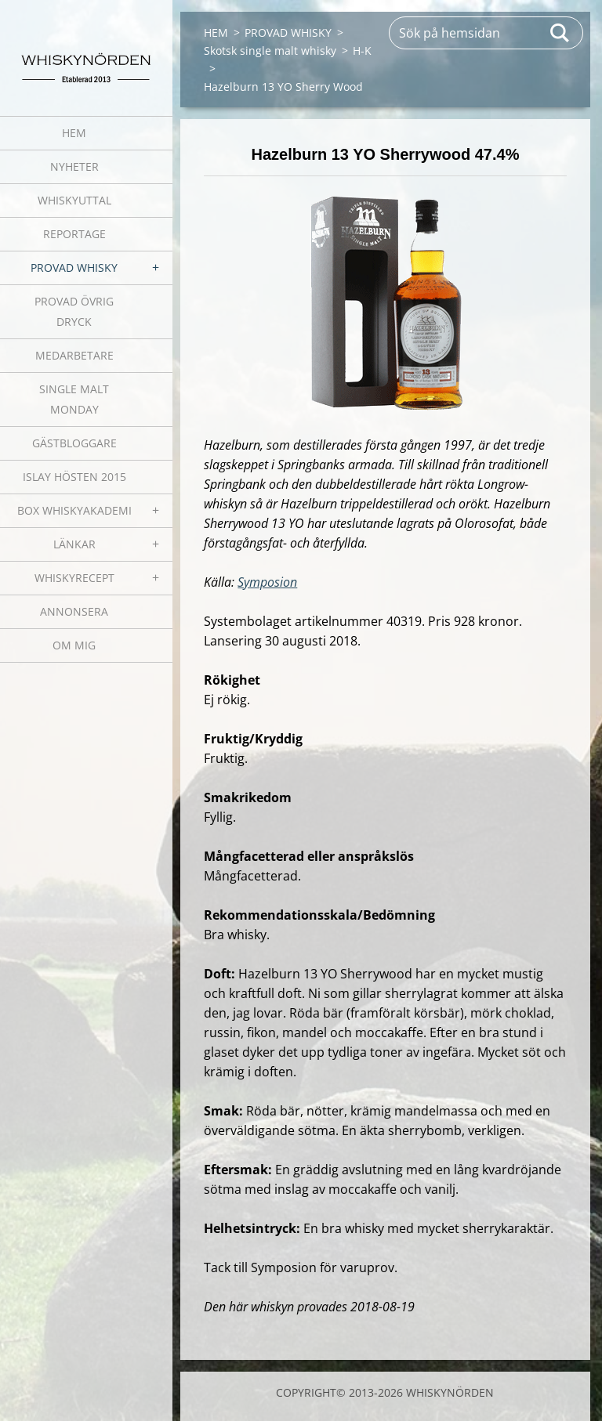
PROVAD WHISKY (74, 267)
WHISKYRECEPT (74, 577)
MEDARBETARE (74, 355)
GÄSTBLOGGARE (74, 443)
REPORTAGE (74, 233)
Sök (560, 33)
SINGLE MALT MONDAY (74, 399)
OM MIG (74, 645)
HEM (74, 132)
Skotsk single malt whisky (270, 50)
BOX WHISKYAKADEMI (74, 510)
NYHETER (74, 166)
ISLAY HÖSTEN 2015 (74, 476)
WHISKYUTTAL (74, 200)
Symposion (267, 582)
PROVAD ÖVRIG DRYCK (74, 311)
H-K (362, 50)
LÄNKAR (74, 544)
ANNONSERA (74, 611)
